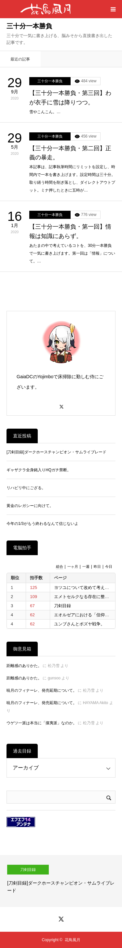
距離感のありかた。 (24, 665)
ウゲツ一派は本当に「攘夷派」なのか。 (42, 723)
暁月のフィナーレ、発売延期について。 (42, 690)
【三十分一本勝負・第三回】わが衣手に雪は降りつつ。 (70, 98)
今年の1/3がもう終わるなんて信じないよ (42, 523)
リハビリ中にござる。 (26, 488)
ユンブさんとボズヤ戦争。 (79, 623)
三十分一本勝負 (49, 81)
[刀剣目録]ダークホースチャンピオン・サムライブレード (56, 452)
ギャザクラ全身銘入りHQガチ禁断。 (39, 470)
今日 (108, 566)
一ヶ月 (72, 566)
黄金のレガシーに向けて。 (30, 505)
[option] (61, 881)
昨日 (97, 566)
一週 (85, 566)
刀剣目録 (62, 605)
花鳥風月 (72, 940)
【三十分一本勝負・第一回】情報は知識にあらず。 (70, 231)
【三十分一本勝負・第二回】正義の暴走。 (70, 153)
